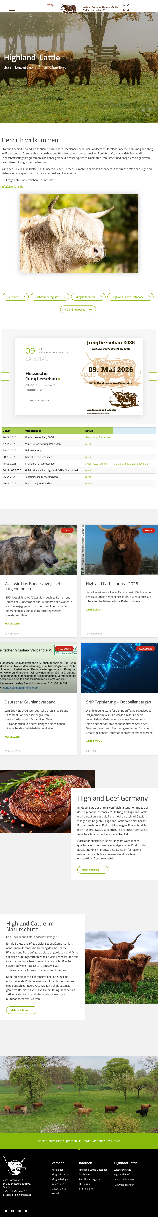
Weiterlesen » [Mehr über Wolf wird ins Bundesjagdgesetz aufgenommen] (13, 623)
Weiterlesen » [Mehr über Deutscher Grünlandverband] (13, 736)
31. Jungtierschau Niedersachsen (44, 376)
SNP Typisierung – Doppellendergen (118, 702)
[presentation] (5, 376)
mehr (88, 444)
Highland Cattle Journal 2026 (112, 583)
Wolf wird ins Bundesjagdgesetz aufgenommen (33, 586)
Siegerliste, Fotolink (96, 463)
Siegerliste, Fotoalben (97, 437)
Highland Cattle (126, 1163)
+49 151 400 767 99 (15, 1191)
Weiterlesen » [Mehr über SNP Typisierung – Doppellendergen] (94, 741)
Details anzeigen (40, 396)
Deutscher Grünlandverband (30, 702)
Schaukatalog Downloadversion (131, 463)
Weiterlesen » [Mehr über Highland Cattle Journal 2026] (94, 609)
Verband (58, 1163)
